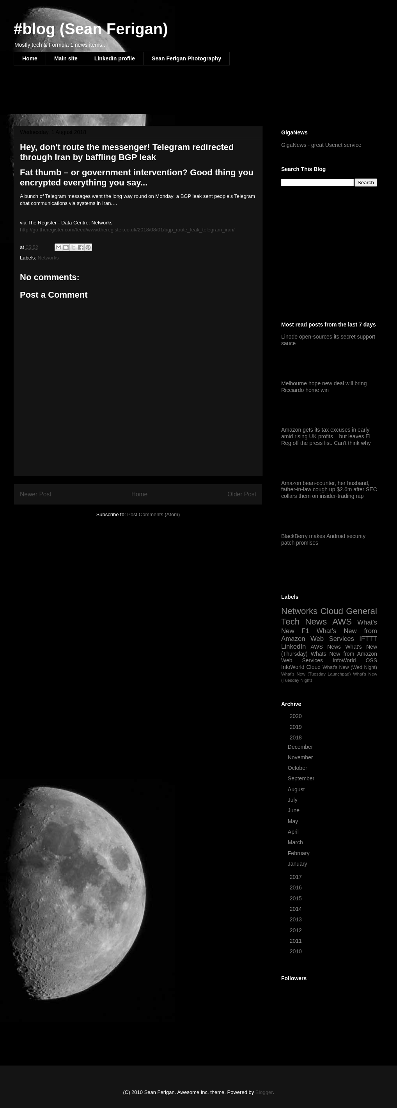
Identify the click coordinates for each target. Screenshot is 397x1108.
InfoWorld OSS (355, 660)
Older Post (241, 494)
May (294, 821)
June (294, 810)
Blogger (264, 1092)
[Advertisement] (156, 94)
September (302, 778)
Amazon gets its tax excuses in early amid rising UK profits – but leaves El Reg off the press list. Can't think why (326, 436)
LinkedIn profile (114, 58)
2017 (296, 877)
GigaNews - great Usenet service (321, 145)
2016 (296, 887)
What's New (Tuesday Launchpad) (316, 674)
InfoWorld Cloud (301, 667)
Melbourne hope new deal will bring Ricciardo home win (324, 386)
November (301, 757)
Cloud (332, 611)
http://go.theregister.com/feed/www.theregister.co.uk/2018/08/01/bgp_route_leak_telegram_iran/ (127, 230)
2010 (296, 951)
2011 (296, 941)
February (299, 853)
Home (29, 58)
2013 (296, 919)
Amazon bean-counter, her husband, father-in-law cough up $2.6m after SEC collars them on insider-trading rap (329, 489)
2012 (296, 930)
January (298, 864)
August (297, 789)
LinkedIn (293, 646)
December (301, 747)
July (293, 800)
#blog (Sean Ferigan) (91, 28)
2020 (296, 716)
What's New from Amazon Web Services (329, 634)
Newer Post (35, 494)
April (294, 832)
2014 (296, 909)
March (296, 842)
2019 (296, 727)
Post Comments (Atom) (153, 514)
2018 (296, 737)
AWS (342, 621)
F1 (305, 631)
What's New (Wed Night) (350, 667)
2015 (296, 898)
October (298, 768)
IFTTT (368, 638)
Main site (66, 58)
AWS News (325, 647)
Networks (48, 258)
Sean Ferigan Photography (186, 58)
